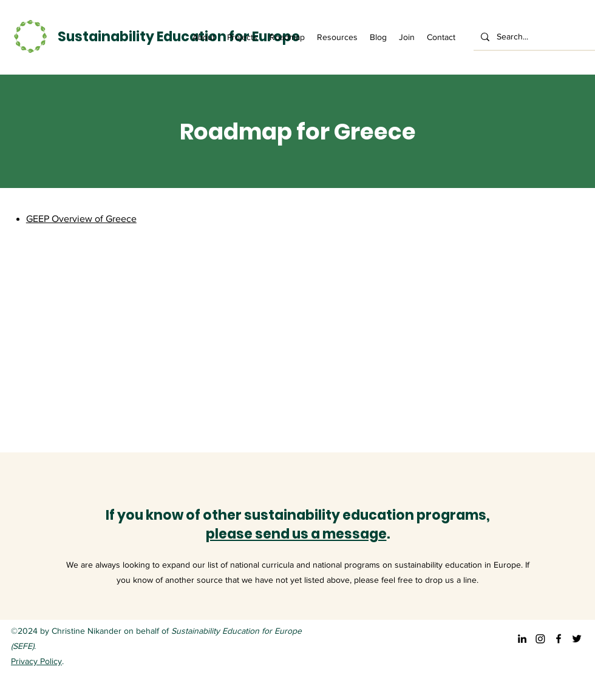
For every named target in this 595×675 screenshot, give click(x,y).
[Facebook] (558, 639)
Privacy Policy (36, 661)
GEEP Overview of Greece (81, 218)
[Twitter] (577, 639)
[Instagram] (540, 639)
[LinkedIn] (522, 639)
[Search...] (533, 37)
